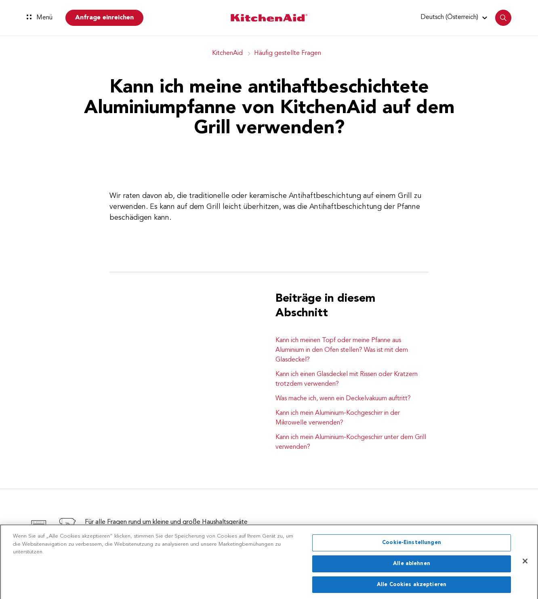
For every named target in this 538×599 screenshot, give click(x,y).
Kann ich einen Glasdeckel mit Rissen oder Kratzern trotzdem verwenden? (346, 379)
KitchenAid (227, 53)
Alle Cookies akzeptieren (411, 587)
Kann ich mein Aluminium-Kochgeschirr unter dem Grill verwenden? (350, 442)
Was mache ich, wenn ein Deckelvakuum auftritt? (343, 398)
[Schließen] (525, 565)
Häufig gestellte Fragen (287, 53)
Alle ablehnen (411, 567)
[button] (455, 17)
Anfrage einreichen (104, 18)
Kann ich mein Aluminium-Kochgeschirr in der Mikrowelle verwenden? (337, 418)
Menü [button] (40, 18)
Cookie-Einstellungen (411, 546)
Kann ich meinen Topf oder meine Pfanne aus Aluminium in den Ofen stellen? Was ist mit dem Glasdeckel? (341, 350)
